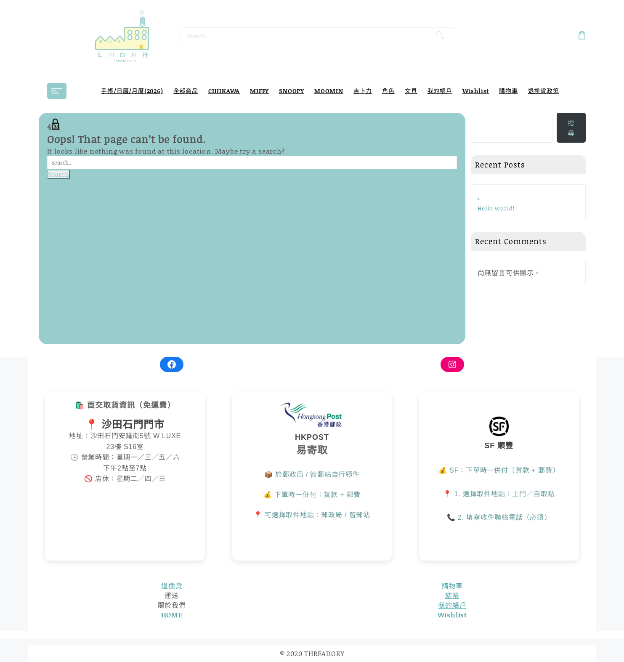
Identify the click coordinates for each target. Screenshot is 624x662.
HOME (172, 614)
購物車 (452, 585)
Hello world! (496, 208)
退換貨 (171, 585)
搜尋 (571, 128)
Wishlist (452, 614)
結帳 (452, 595)
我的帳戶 (452, 605)
